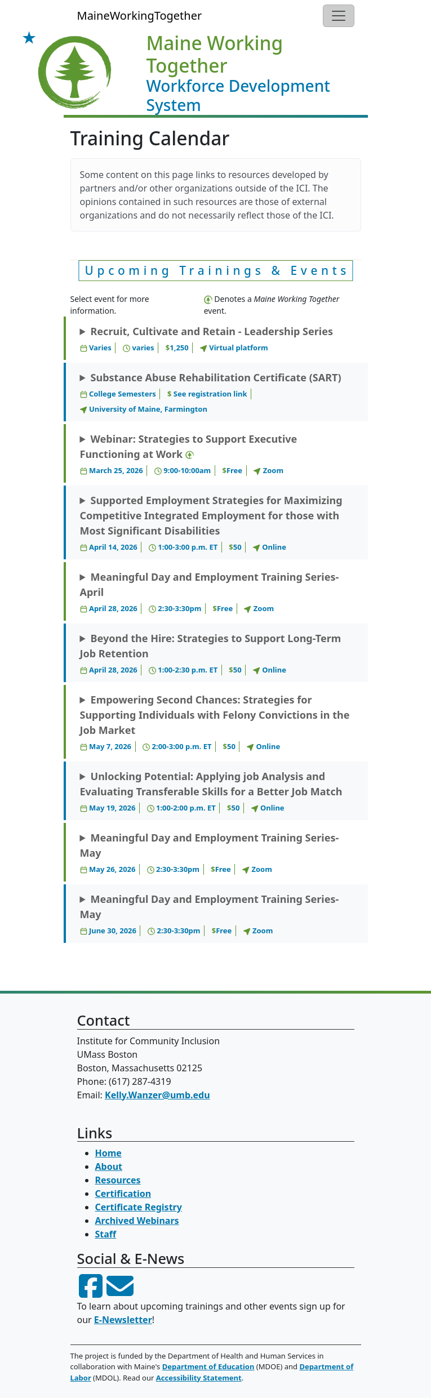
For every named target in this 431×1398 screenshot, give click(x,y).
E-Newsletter (123, 1320)
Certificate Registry (138, 1207)
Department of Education (208, 1366)
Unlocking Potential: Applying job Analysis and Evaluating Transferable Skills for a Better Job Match (211, 791)
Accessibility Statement (199, 1378)
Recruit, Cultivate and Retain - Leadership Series (206, 339)
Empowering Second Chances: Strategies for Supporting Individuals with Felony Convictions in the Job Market (215, 723)
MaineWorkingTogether (139, 15)
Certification (123, 1193)
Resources (118, 1180)
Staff (106, 1234)
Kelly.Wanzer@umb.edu (157, 1095)
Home (108, 1153)
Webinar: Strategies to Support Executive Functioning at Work (188, 454)
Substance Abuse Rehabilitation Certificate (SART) (210, 393)
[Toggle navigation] (338, 16)
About (109, 1166)
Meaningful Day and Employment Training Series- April (209, 592)
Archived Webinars (137, 1220)
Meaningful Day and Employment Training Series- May (209, 853)
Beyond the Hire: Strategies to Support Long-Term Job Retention (210, 653)
